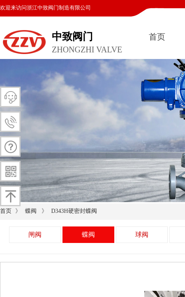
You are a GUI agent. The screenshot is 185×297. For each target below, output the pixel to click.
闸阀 (35, 234)
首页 (157, 36)
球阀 (141, 234)
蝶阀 (31, 211)
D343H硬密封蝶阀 (74, 211)
